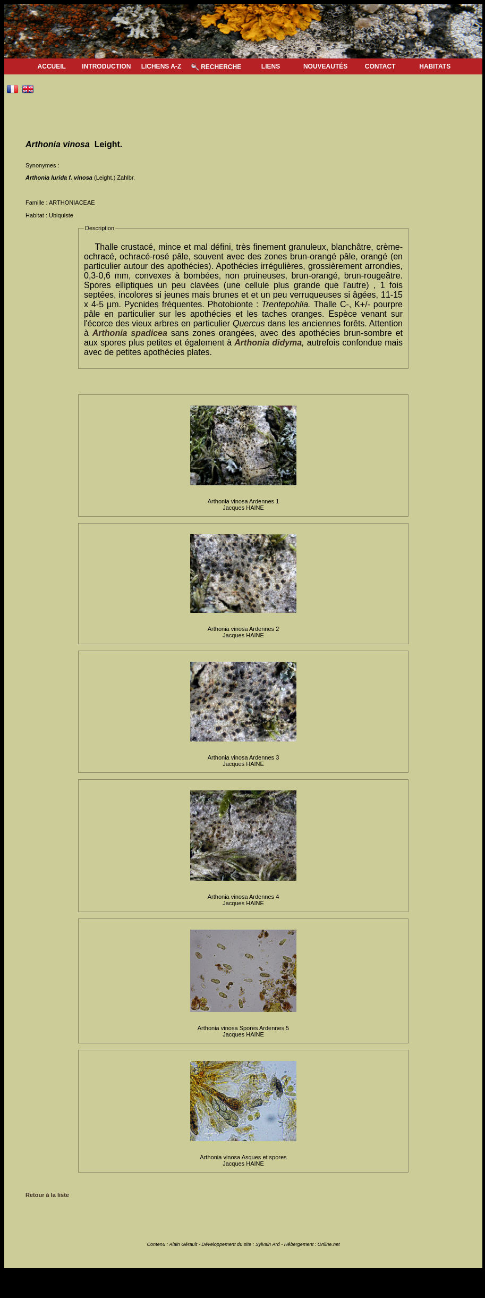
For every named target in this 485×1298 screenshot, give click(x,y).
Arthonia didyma (268, 342)
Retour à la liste (47, 1195)
